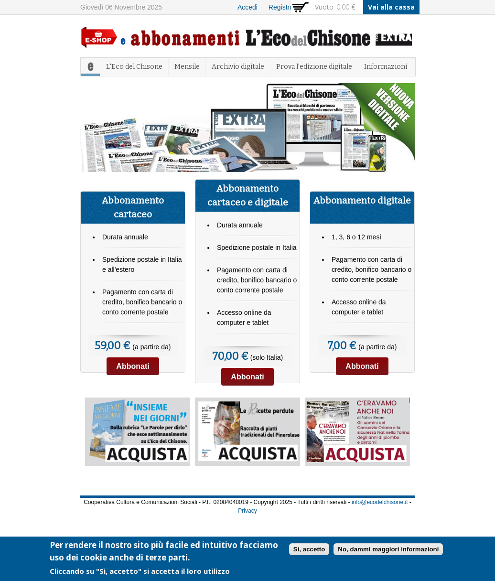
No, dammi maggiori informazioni (388, 550)
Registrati (283, 7)
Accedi (247, 7)
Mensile (187, 67)
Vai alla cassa (391, 6)
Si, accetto (309, 550)
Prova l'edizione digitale (314, 67)
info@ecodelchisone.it (380, 502)
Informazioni (385, 67)
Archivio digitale (238, 67)
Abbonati (132, 366)
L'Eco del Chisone (134, 67)
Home (90, 67)
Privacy (247, 510)
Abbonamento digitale (362, 200)
